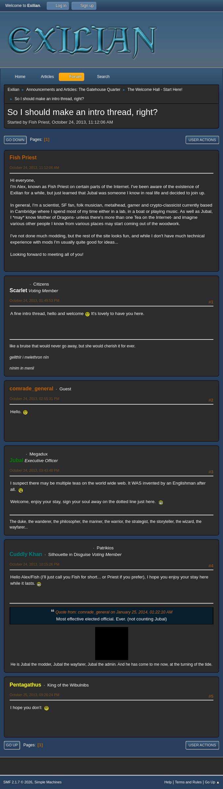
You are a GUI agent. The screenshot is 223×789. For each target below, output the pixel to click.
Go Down (15, 140)
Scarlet (18, 290)
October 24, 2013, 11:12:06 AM (34, 168)
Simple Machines (47, 782)
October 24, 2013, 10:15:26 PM (34, 564)
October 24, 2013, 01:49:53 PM (34, 300)
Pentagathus (25, 685)
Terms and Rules (188, 782)
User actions (202, 140)
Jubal (16, 460)
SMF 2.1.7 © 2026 (17, 782)
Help (168, 782)
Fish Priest (23, 157)
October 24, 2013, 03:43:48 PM (34, 470)
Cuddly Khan (26, 554)
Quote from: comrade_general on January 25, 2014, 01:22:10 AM (114, 612)
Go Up (12, 745)
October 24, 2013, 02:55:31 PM (34, 399)
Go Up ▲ (212, 782)
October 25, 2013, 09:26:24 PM (34, 695)
